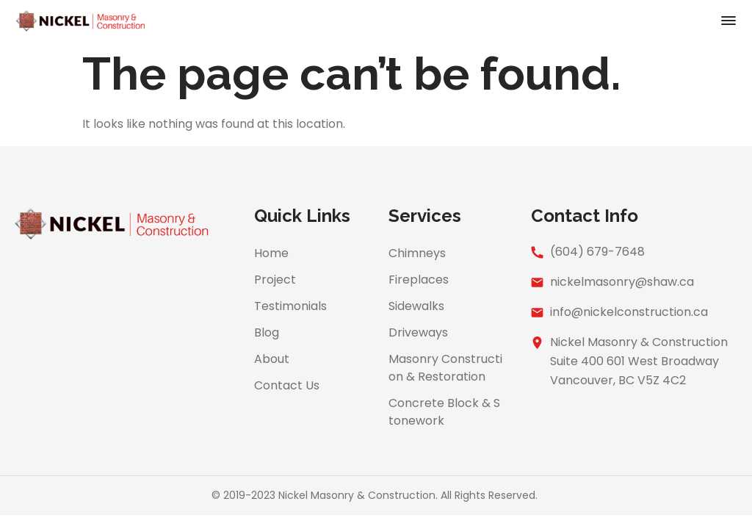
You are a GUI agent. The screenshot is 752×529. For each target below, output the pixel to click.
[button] (728, 22)
